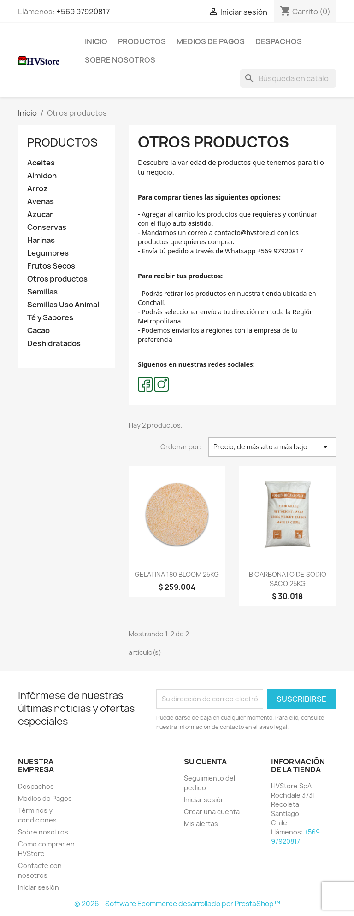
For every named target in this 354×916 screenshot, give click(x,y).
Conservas (46, 227)
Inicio (96, 41)
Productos (142, 41)
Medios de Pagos (211, 41)
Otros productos (57, 279)
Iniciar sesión (38, 887)
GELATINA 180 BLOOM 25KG (177, 574)
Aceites (41, 163)
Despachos (278, 41)
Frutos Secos (51, 266)
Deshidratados (54, 343)
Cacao (38, 330)
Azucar (40, 214)
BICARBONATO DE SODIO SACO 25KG (287, 579)
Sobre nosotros (120, 60)
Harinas (41, 240)
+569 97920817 (83, 11)
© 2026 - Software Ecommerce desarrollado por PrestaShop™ (177, 904)
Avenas (40, 201)
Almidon (42, 176)
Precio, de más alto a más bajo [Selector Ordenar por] (272, 446)
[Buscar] (288, 78)
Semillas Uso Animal (63, 305)
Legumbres (48, 253)
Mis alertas (201, 823)
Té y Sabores (50, 318)
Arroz (37, 189)
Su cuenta (205, 762)
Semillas (42, 292)
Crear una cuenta (212, 811)
